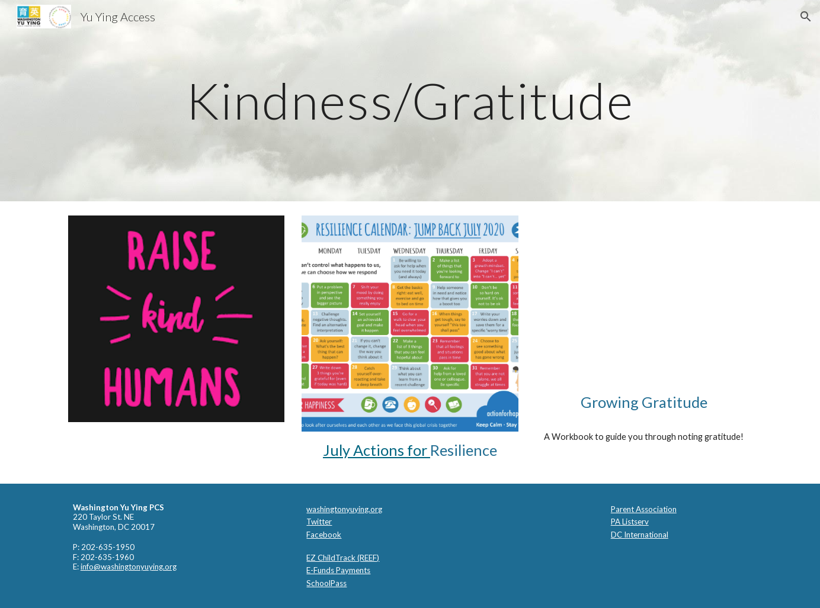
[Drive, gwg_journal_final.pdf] (644, 299)
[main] (410, 100)
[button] (806, 16)
